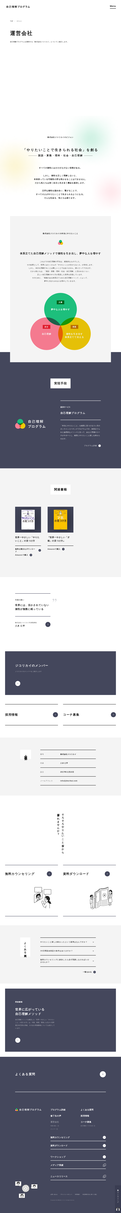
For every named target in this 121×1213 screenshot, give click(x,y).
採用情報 (85, 1116)
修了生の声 (55, 1116)
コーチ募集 (86, 1122)
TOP (11, 21)
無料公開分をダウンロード (28, 550)
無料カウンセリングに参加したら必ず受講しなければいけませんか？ (67, 961)
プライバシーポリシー (66, 1194)
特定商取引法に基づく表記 (90, 1194)
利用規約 (77, 1194)
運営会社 (54, 1122)
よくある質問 (87, 1110)
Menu (113, 7)
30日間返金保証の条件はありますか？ (67, 951)
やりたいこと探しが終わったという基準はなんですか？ (67, 942)
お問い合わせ (54, 1194)
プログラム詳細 (57, 1110)
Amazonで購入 (23, 555)
